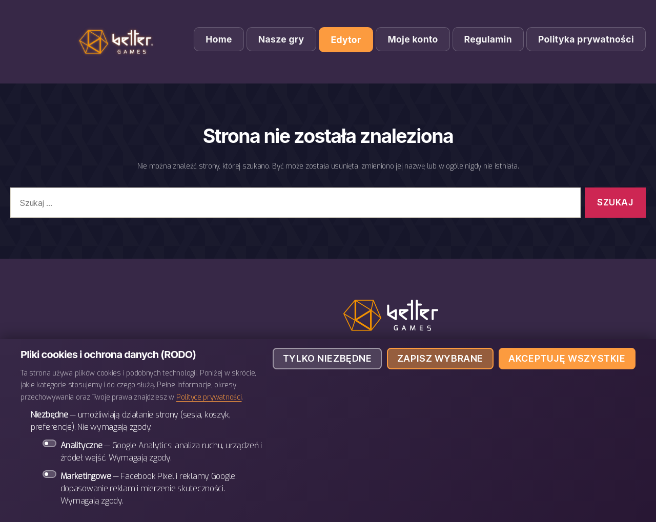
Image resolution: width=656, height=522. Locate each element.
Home (219, 39)
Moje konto (412, 39)
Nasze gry (281, 39)
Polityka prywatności (586, 39)
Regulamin (488, 39)
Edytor (346, 39)
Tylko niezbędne (327, 358)
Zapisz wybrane (440, 358)
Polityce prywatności (209, 397)
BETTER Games (117, 41)
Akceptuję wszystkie (566, 358)
